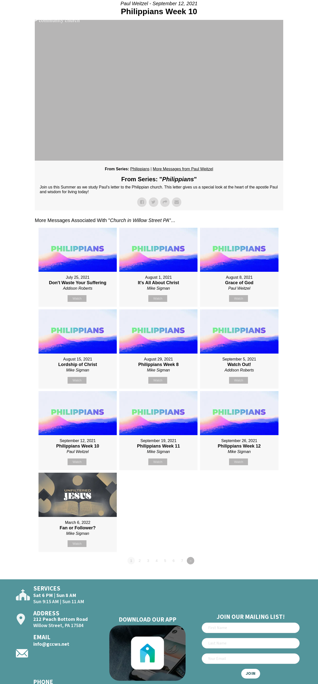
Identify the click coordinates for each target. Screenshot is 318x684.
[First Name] (251, 628)
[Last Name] (251, 643)
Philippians (139, 169)
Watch (77, 298)
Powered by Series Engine (264, 574)
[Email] (251, 658)
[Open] (305, 18)
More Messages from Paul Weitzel (183, 169)
